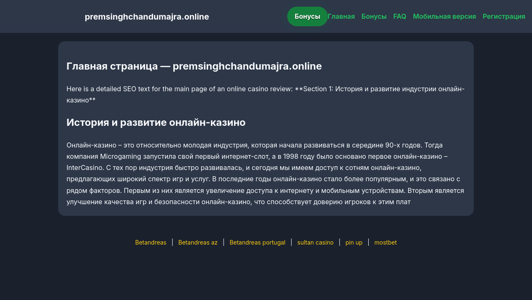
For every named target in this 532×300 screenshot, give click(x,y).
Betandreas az (198, 242)
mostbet (385, 242)
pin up (353, 242)
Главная (341, 16)
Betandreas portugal (257, 242)
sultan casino (315, 242)
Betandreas (150, 242)
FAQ (399, 16)
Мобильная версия (444, 16)
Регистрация (504, 16)
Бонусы (307, 16)
